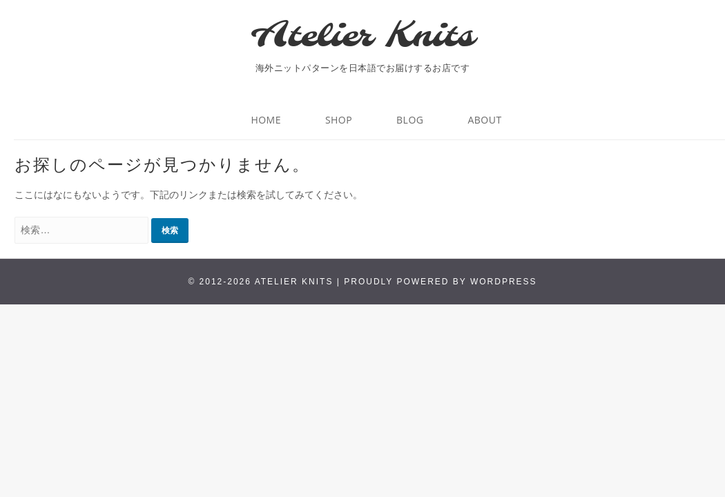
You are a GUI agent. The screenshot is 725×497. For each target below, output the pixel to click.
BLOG (409, 119)
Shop (338, 119)
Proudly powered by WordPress (440, 281)
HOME (266, 119)
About (484, 119)
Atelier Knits (362, 36)
